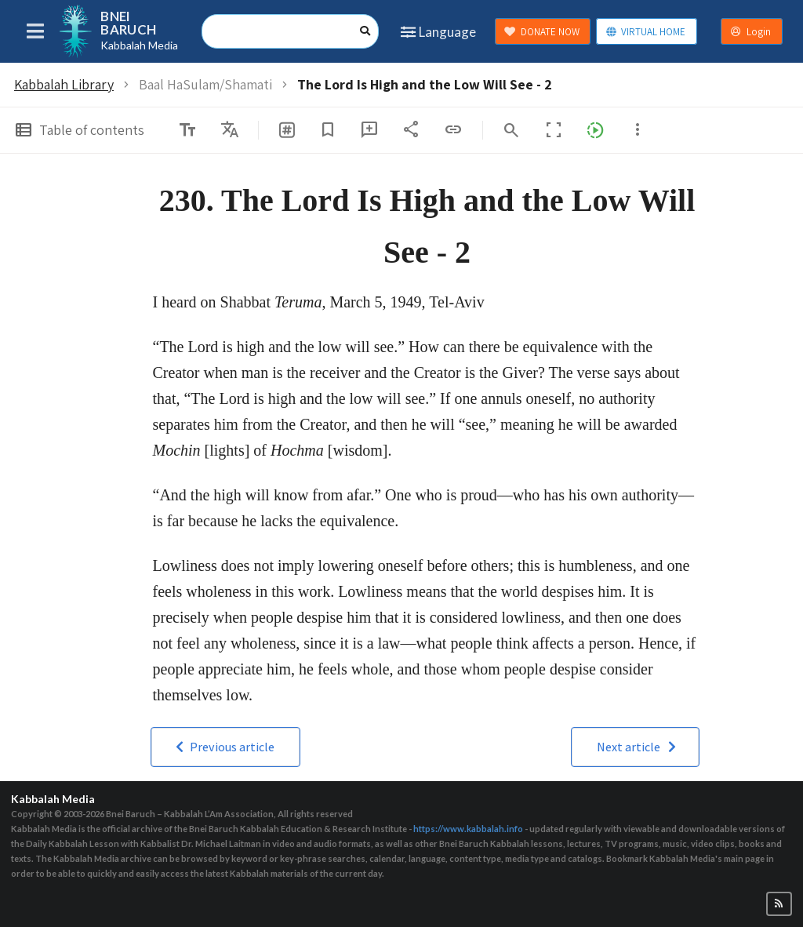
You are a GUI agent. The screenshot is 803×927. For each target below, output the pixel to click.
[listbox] (230, 130)
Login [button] (750, 31)
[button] (225, 747)
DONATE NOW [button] (542, 31)
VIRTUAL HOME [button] (645, 31)
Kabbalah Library (64, 85)
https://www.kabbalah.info (468, 828)
